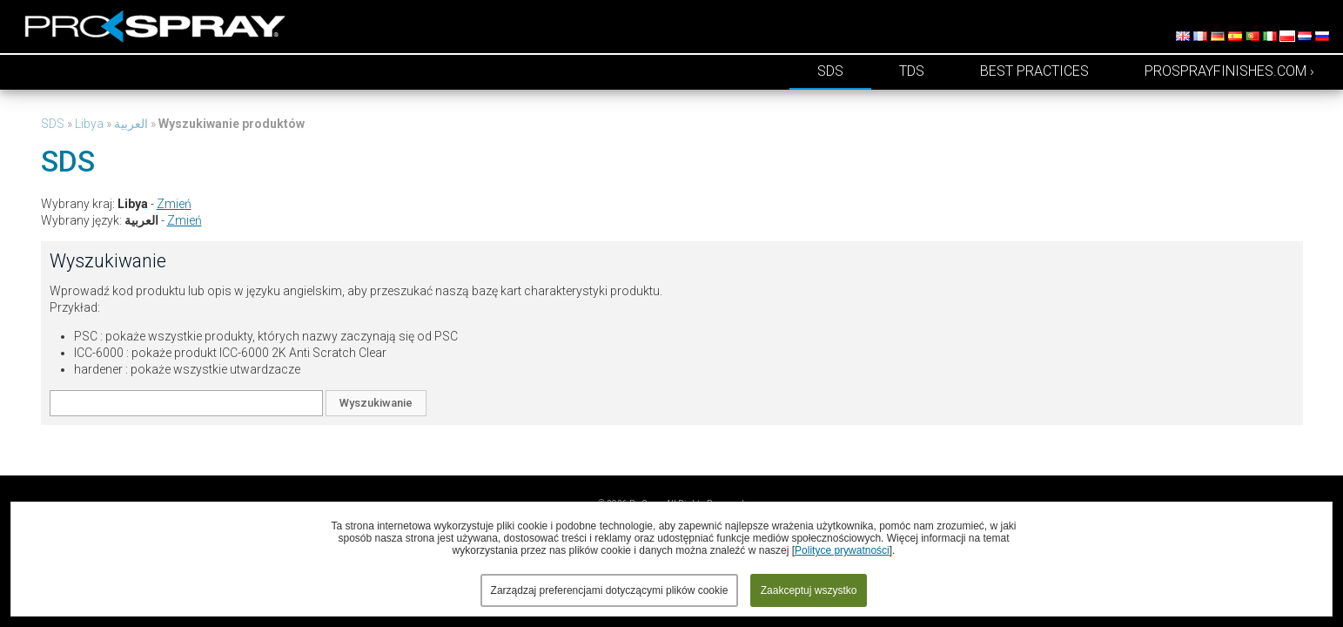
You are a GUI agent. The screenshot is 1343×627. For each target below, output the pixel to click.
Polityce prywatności (842, 550)
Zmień (174, 204)
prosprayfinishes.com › (1229, 71)
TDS (911, 71)
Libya (89, 124)
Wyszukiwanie (376, 402)
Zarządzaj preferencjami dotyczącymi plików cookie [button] (610, 590)
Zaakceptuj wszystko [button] (809, 590)
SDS (830, 71)
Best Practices (1034, 71)
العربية (131, 124)
